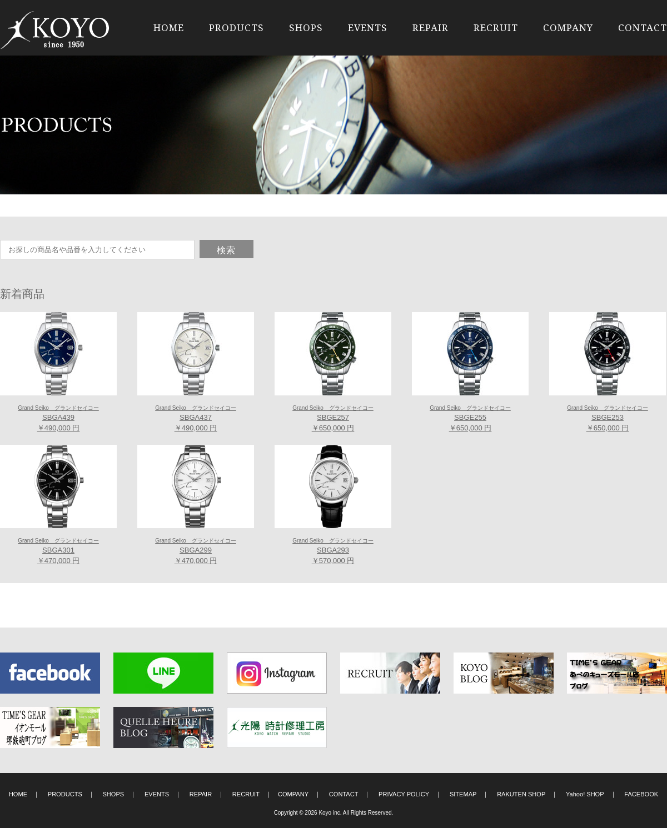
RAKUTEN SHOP (521, 794)
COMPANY (568, 27)
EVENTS (367, 27)
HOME (168, 27)
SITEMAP (463, 794)
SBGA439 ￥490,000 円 (58, 419)
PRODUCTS (236, 27)
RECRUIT (496, 27)
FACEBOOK (641, 794)
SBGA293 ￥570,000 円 (333, 551)
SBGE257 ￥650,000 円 (333, 419)
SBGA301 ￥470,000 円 (58, 551)
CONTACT (642, 27)
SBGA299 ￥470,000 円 (195, 551)
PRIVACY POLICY (404, 794)
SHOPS (306, 27)
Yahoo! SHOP (585, 794)
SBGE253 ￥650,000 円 (607, 419)
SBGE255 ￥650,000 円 (470, 419)
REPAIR (430, 27)
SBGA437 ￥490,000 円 (195, 419)
